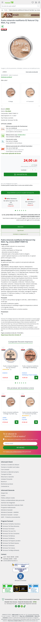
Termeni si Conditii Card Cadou (10, 467)
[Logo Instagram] (22, 606)
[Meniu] (2, 2)
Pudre (5, 10)
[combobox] (20, 6)
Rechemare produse (7, 484)
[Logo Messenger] (19, 606)
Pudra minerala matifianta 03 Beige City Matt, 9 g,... (10, 412)
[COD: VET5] (20, 15)
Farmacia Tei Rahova (8, 536)
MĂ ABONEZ (20, 447)
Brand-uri (4, 481)
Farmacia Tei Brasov (7, 545)
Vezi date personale (17, 451)
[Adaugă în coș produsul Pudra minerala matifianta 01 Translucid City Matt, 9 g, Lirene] (36, 422)
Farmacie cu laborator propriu (10, 472)
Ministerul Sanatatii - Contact (9, 515)
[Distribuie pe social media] (2, 26)
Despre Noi (4, 493)
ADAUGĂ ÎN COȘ (20, 174)
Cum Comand (5, 469)
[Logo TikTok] (24, 606)
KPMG (35, 602)
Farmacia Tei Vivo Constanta (10, 533)
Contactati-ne (5, 486)
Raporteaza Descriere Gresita (11, 335)
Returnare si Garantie (7, 477)
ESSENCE (4, 373)
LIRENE (7, 109)
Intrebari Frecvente (6, 479)
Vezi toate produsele (32, 72)
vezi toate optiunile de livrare (11, 153)
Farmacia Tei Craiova (8, 548)
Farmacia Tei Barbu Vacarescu (10, 524)
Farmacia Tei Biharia (8, 538)
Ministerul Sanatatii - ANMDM (9, 512)
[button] (15, 210)
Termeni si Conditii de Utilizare (10, 464)
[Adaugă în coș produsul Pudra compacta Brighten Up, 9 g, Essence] (17, 377)
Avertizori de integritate (8, 502)
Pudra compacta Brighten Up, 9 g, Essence (10, 366)
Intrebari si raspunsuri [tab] (20, 234)
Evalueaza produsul (6, 77)
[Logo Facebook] (16, 606)
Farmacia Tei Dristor (7, 528)
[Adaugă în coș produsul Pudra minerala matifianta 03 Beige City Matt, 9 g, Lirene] (16, 422)
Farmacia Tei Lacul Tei (8, 531)
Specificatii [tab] (20, 230)
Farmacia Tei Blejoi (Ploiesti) (10, 550)
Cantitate (23, 170)
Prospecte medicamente (8, 507)
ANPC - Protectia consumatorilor (10, 517)
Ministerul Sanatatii (6, 510)
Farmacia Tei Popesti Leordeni (10, 540)
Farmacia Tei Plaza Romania (10, 526)
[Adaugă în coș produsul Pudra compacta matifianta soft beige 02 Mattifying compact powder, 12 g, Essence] (36, 377)
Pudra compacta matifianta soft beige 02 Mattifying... (30, 366)
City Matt (8, 111)
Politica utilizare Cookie (8, 498)
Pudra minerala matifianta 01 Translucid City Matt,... (30, 412)
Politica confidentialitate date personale (12, 500)
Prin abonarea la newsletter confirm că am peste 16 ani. (21, 439)
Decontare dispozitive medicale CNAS (12, 505)
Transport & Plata (6, 474)
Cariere (3, 495)
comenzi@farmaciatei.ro (10, 560)
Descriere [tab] (20, 226)
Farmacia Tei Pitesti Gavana (10, 543)
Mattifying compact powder (29, 375)
